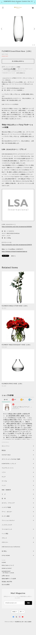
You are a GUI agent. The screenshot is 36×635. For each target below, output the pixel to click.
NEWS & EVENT (7, 568)
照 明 (4, 498)
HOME (4, 562)
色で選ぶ (4, 551)
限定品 (4, 450)
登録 (28, 603)
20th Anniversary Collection (11, 546)
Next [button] (34, 29)
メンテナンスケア (7, 525)
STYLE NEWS (6, 555)
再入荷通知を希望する (18, 61)
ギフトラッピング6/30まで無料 (11, 459)
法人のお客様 (6, 584)
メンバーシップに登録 (9, 68)
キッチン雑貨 (11, 516)
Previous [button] (2, 29)
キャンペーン (6, 446)
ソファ (7, 472)
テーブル (4, 481)
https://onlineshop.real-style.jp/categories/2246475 (17, 244)
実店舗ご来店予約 (7, 581)
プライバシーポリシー (9, 621)
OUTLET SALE (6, 455)
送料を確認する (20, 72)
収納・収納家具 (11, 489)
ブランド (4, 538)
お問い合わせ (6, 575)
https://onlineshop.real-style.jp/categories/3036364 (17, 226)
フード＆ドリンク (7, 529)
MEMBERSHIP (6, 571)
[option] (18, 29)
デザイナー (5, 542)
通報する (13, 255)
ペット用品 (5, 533)
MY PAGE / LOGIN (8, 572)
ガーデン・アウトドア (8, 503)
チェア (4, 476)
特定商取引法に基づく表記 (21, 621)
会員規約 (29, 621)
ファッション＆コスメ (8, 520)
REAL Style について (8, 565)
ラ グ (4, 494)
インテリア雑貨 (11, 507)
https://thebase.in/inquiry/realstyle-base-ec (14, 251)
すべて (6, 399)
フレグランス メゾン (8, 468)
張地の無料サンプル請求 (9, 578)
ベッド (4, 485)
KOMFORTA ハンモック (9, 463)
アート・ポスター (11, 511)
